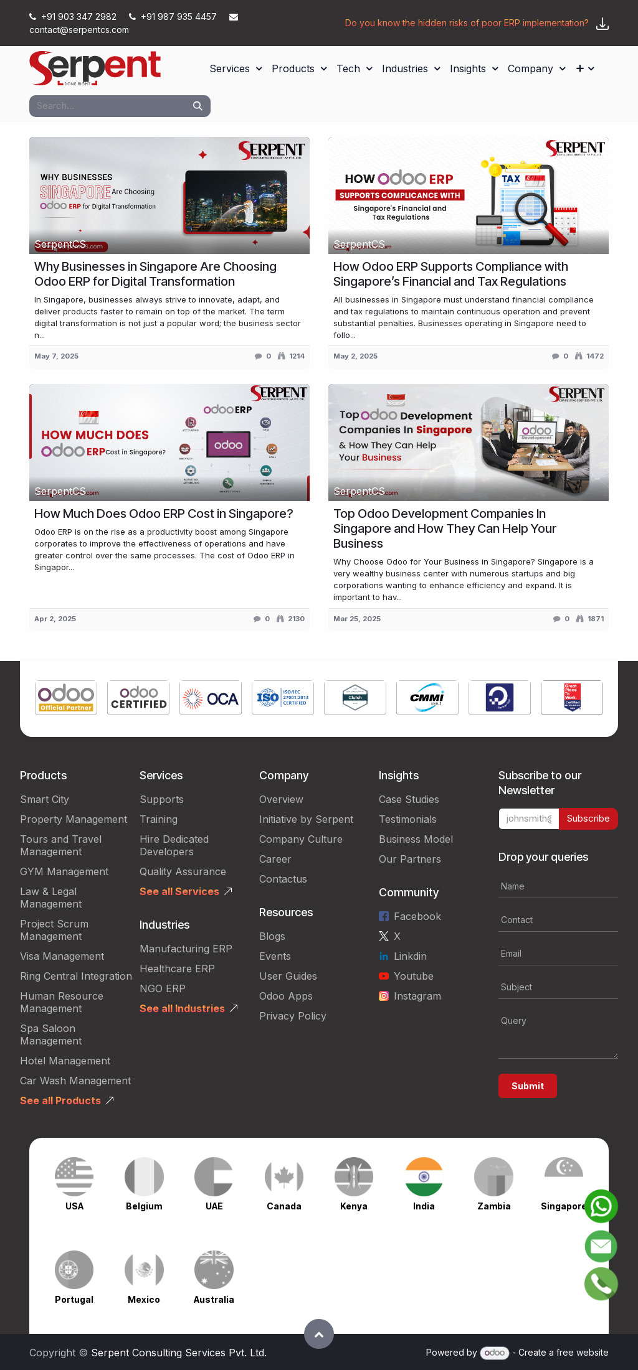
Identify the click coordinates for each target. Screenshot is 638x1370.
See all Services (179, 891)
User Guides (288, 976)
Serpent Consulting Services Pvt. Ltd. (179, 1352)
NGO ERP (163, 988)
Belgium (144, 1206)
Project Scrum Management (54, 929)
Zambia (494, 1206)
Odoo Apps (286, 996)
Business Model (416, 839)
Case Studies (409, 799)
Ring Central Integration (76, 976)
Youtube (414, 976)
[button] (319, 1334)
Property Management (73, 819)
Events (275, 956)
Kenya (354, 1206)
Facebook (417, 916)
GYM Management (64, 871)
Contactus (283, 879)
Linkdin (410, 956)
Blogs (272, 936)
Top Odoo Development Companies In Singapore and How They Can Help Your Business (444, 528)
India (424, 1206)
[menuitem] (235, 68)
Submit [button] (528, 1086)
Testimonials (408, 819)
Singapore (564, 1206)
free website (582, 1352)
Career (275, 859)
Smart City (44, 799)
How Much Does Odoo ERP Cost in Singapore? (163, 513)
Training (159, 819)
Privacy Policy (292, 1016)
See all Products (60, 1100)
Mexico (144, 1299)
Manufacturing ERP (186, 948)
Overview (281, 799)
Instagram (417, 996)
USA (74, 1206)
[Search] (198, 106)
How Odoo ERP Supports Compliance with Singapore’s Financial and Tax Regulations (450, 274)
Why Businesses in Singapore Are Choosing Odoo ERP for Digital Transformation (155, 274)
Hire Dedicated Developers (174, 845)
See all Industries (182, 1008)
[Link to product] (66, 699)
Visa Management (62, 956)
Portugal (74, 1299)
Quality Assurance (183, 871)
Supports (162, 799)
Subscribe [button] (588, 818)
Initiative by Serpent (306, 819)
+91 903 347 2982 (74, 16)
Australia (214, 1299)
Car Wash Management (75, 1080)
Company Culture (301, 839)
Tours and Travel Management (61, 845)
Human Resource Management (61, 1002)
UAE (214, 1206)
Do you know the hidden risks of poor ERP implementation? (467, 22)
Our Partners (410, 859)
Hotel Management (65, 1060)
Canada (284, 1206)
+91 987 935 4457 (174, 16)
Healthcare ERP (177, 968)
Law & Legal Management (51, 897)
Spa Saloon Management (51, 1034)
